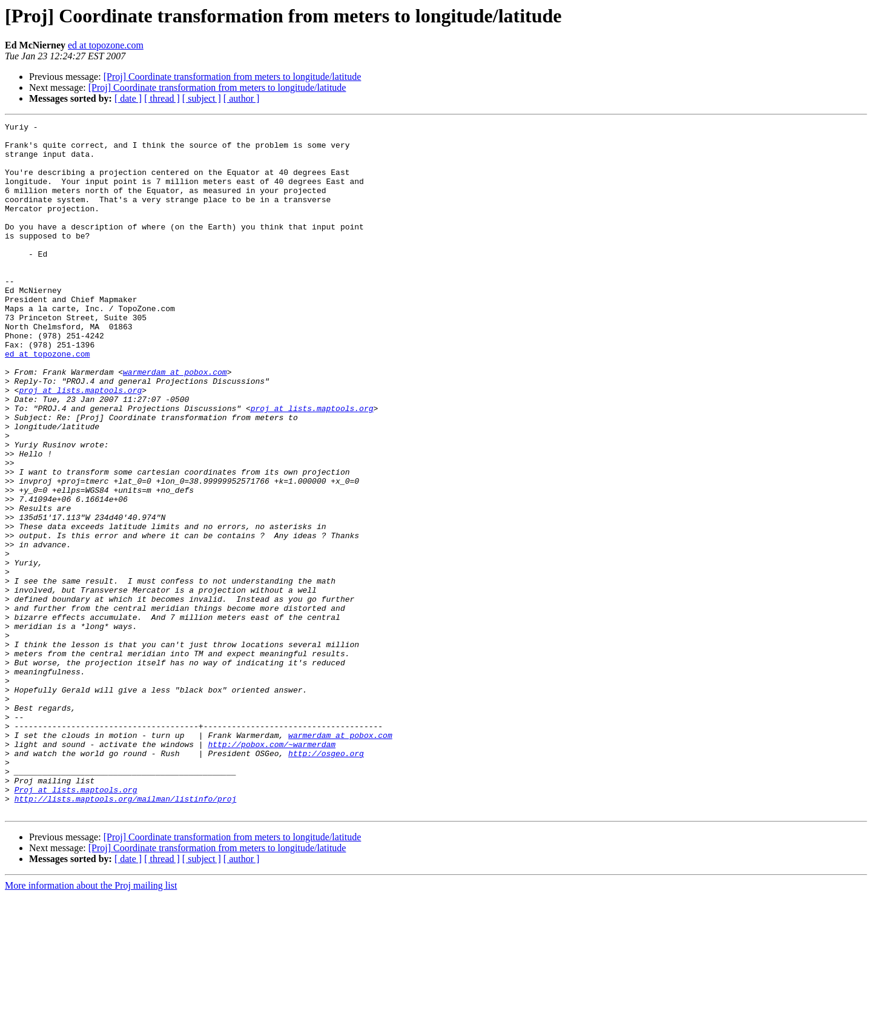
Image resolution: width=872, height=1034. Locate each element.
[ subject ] (201, 98)
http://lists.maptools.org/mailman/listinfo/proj (126, 934)
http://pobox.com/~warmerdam (271, 869)
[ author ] (241, 98)
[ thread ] (162, 98)
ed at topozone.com (106, 45)
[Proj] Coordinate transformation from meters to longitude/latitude (233, 76)
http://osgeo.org (326, 880)
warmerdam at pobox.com (175, 422)
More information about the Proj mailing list (91, 1023)
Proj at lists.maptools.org (76, 923)
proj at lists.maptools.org (80, 444)
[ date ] (128, 98)
